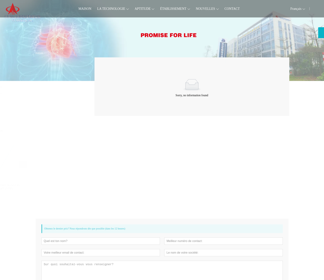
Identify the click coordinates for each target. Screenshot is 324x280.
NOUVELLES (205, 9)
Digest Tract (44, 100)
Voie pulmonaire (47, 86)
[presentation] (41, 164)
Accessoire (43, 113)
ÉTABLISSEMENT (173, 9)
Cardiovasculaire (47, 73)
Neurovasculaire (46, 93)
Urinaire (42, 106)
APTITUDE (143, 9)
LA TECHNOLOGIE (111, 9)
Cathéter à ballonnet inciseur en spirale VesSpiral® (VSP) (55, 187)
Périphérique (44, 80)
